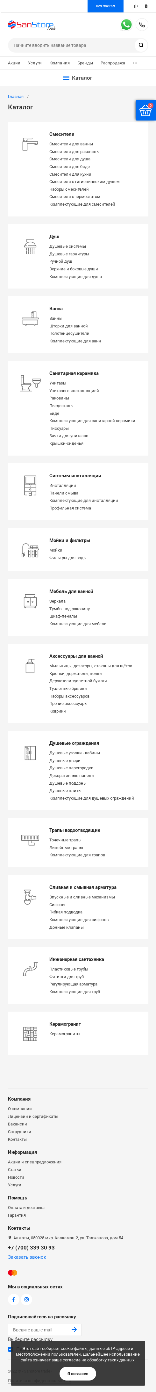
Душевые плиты (65, 790)
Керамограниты (64, 1033)
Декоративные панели (71, 775)
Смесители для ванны (71, 144)
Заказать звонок (27, 1257)
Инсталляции (62, 485)
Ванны (55, 318)
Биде (54, 413)
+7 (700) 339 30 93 (142, 24)
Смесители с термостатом (74, 196)
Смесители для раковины (74, 151)
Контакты (17, 1139)
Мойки (55, 550)
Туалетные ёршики (68, 688)
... (135, 61)
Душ (54, 236)
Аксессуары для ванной (76, 656)
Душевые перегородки (71, 768)
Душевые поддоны (68, 783)
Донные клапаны (66, 927)
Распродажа (113, 63)
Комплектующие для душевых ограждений (91, 798)
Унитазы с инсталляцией (74, 390)
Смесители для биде (69, 166)
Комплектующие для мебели (78, 623)
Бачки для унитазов (68, 435)
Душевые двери (65, 760)
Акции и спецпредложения (34, 1162)
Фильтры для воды (68, 557)
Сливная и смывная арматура (83, 887)
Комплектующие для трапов (77, 855)
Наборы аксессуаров (69, 696)
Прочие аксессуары (68, 703)
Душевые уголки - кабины (74, 753)
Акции (14, 63)
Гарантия (17, 1215)
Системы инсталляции (75, 476)
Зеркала (57, 601)
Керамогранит (65, 1024)
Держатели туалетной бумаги (78, 680)
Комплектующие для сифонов (79, 919)
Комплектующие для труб (74, 991)
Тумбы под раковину (69, 608)
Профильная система (70, 508)
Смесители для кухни (70, 174)
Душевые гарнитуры (69, 254)
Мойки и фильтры (69, 540)
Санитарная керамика (74, 373)
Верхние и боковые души (73, 269)
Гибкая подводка (65, 912)
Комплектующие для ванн (75, 341)
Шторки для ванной (68, 326)
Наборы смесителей (69, 189)
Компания (59, 63)
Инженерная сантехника (76, 959)
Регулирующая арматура (73, 984)
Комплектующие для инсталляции (83, 500)
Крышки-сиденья (66, 443)
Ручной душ (60, 261)
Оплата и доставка (26, 1207)
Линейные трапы (66, 847)
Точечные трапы (65, 840)
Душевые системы (67, 246)
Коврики (57, 711)
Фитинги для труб (66, 976)
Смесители (61, 134)
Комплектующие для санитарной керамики (92, 420)
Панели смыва (63, 493)
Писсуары (59, 428)
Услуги (35, 63)
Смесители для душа (69, 159)
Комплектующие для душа (75, 276)
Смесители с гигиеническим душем (84, 181)
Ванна (56, 308)
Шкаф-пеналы (63, 616)
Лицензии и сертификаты (33, 1116)
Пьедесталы (61, 405)
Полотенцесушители (69, 333)
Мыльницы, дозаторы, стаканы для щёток (90, 665)
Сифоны (57, 904)
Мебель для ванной (71, 591)
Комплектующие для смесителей (82, 204)
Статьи (14, 1169)
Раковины (59, 398)
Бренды (85, 63)
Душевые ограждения (74, 743)
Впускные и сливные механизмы (82, 897)
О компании (20, 1108)
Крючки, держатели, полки (75, 673)
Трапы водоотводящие (74, 830)
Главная (16, 96)
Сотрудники (19, 1131)
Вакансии (17, 1124)
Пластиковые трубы (68, 969)
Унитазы (57, 383)
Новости (16, 1177)
